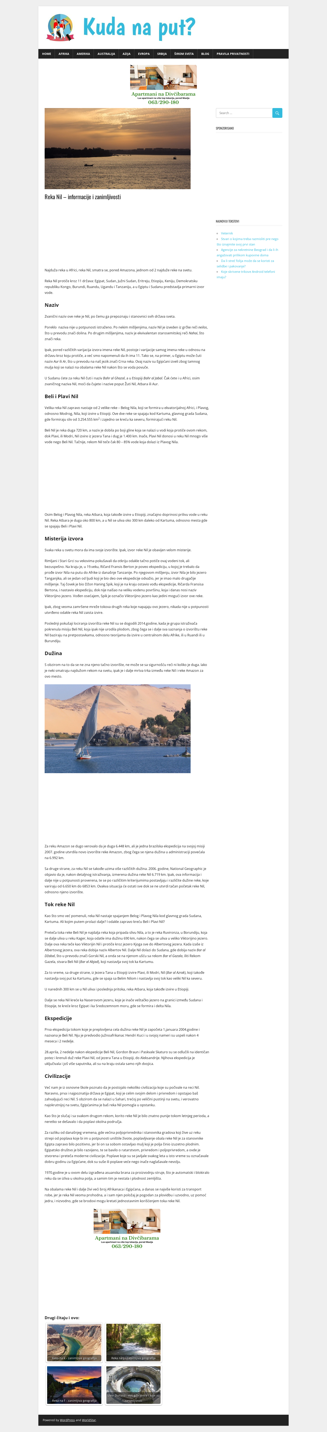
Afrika (64, 54)
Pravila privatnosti (233, 54)
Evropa (144, 54)
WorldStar (89, 1420)
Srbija (162, 54)
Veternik (227, 233)
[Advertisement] (127, 233)
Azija (127, 54)
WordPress (67, 1420)
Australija (106, 54)
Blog (205, 54)
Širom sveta (184, 54)
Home (46, 54)
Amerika (83, 54)
